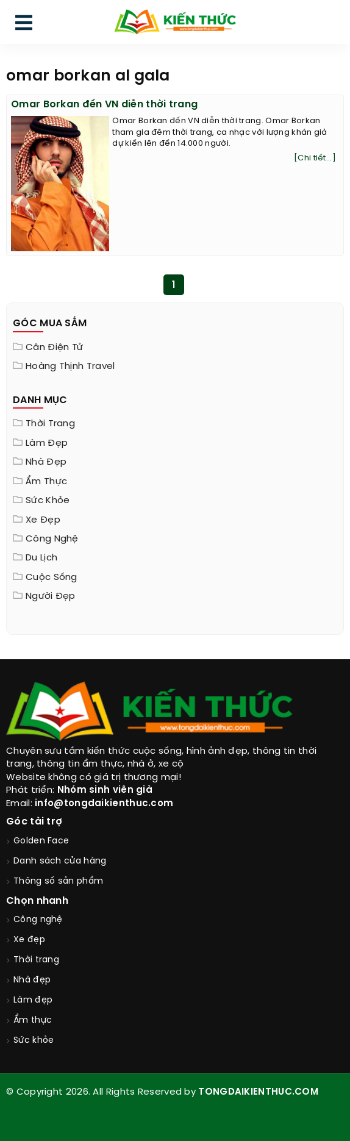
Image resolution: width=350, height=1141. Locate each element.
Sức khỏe (48, 501)
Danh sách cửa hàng (59, 861)
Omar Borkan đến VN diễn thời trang (104, 104)
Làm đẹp (47, 443)
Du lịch (41, 558)
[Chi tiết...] (315, 158)
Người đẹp (51, 596)
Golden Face (41, 841)
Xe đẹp (43, 520)
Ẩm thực (46, 482)
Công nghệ (52, 539)
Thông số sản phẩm (58, 881)
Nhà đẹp (46, 462)
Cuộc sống (51, 577)
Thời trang (50, 424)
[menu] (23, 25)
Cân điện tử (54, 347)
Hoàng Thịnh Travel (70, 366)
